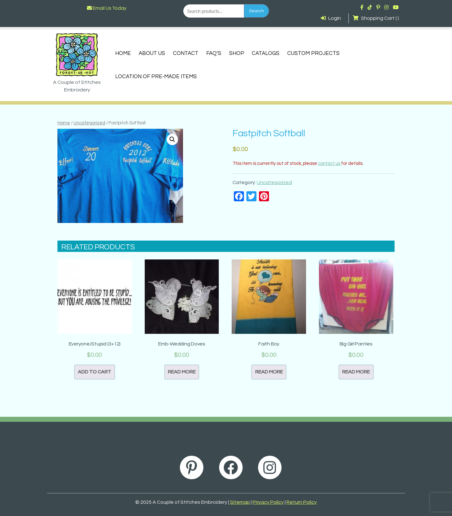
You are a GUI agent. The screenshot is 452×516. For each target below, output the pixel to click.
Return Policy (302, 502)
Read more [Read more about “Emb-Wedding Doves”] (182, 371)
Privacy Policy (268, 502)
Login (331, 18)
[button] (172, 139)
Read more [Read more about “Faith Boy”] (269, 371)
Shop (236, 53)
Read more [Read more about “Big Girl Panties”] (356, 371)
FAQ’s (213, 53)
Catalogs (265, 53)
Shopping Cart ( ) (376, 18)
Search (256, 10)
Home (123, 53)
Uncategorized (89, 123)
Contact (185, 53)
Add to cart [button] (94, 371)
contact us (329, 163)
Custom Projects (313, 53)
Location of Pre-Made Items (156, 76)
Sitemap (240, 502)
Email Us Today (106, 8)
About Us (152, 53)
